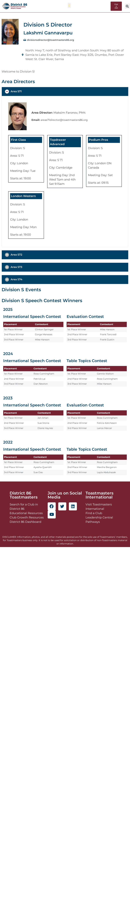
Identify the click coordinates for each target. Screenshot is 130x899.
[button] (69, 5)
